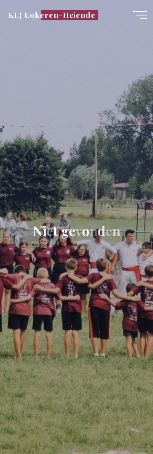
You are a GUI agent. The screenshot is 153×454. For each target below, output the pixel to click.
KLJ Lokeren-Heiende (51, 15)
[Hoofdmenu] (140, 15)
